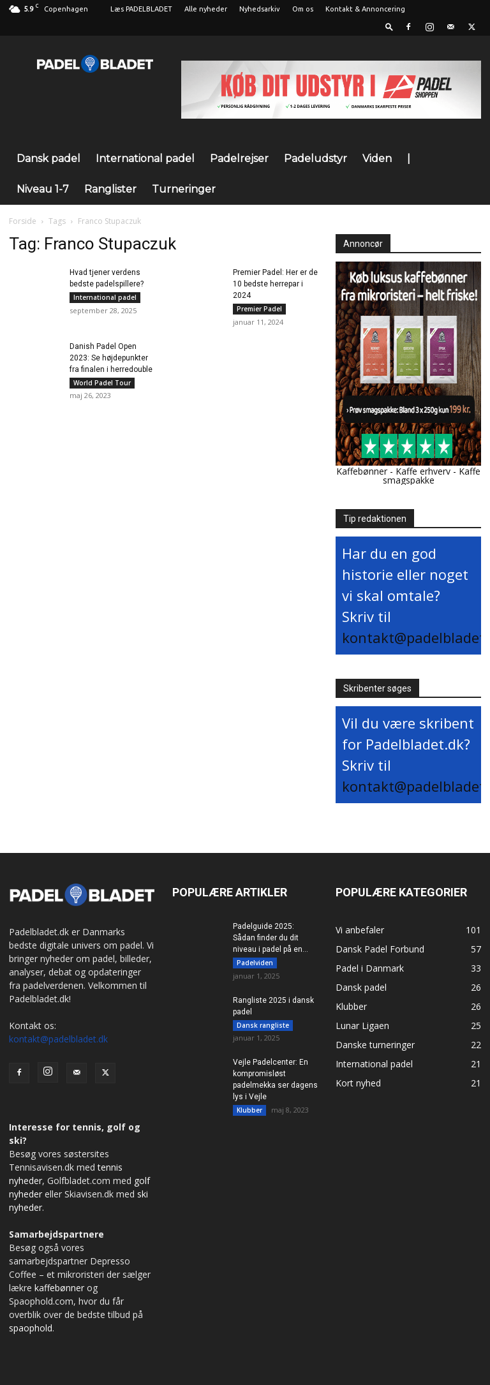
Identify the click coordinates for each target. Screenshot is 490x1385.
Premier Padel (259, 308)
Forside (22, 221)
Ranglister (110, 189)
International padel (145, 158)
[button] (389, 26)
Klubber (249, 1111)
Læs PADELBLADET (141, 9)
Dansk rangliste (263, 1025)
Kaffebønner (361, 471)
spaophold (30, 1328)
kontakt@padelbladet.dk (58, 1039)
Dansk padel (48, 158)
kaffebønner (59, 1288)
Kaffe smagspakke (432, 475)
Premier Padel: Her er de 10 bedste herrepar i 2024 (275, 284)
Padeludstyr (315, 158)
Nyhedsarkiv (259, 9)
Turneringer (184, 189)
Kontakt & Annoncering (365, 9)
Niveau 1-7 (43, 189)
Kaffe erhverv (423, 471)
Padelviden (255, 962)
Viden (377, 158)
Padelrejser (239, 158)
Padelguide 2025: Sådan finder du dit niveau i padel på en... (270, 938)
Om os (302, 9)
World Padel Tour (102, 383)
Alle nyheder (205, 9)
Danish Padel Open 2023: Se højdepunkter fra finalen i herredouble (111, 358)
